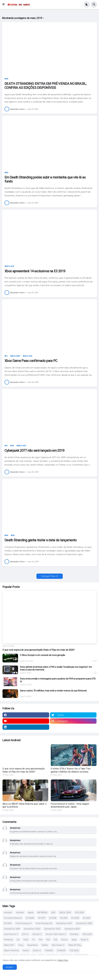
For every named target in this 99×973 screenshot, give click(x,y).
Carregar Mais (48, 576)
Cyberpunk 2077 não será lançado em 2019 (34, 450)
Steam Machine (11, 950)
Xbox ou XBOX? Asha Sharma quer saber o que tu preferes (24, 805)
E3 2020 (75, 918)
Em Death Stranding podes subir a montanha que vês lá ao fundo (45, 179)
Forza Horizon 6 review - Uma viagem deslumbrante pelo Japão (70, 805)
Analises (20, 912)
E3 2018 (52, 918)
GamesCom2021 (72, 928)
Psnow (64, 939)
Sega (74, 939)
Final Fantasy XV (24, 923)
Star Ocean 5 (58, 945)
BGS (53, 912)
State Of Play (74, 945)
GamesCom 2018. (84, 923)
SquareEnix (32, 945)
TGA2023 (61, 950)
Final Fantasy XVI (44, 923)
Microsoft (87, 934)
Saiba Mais (62, 960)
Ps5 (13, 535)
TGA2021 (49, 950)
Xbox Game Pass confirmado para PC (31, 361)
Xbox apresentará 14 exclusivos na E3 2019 (35, 271)
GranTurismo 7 (11, 934)
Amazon (8, 912)
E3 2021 (86, 918)
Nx (18, 939)
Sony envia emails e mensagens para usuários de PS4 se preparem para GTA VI (58, 680)
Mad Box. (74, 934)
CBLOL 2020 (65, 912)
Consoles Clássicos (13, 918)
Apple (30, 912)
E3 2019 (63, 918)
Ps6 (55, 939)
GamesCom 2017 (64, 923)
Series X (84, 939)
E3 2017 (41, 918)
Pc (6, 356)
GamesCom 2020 (32, 928)
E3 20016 (30, 918)
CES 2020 (79, 912)
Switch (26, 950)
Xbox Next (15, 356)
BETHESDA (42, 912)
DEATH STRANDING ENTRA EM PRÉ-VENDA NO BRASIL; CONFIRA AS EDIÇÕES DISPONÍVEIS (45, 86)
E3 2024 (8, 923)
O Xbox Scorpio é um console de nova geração (42, 655)
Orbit (26, 939)
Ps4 (6, 79)
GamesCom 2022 (52, 928)
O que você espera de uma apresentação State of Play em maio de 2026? (38, 650)
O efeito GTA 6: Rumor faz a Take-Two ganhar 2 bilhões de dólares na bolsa (71, 770)
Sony (21, 945)
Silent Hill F (9, 945)
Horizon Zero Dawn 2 (56, 934)
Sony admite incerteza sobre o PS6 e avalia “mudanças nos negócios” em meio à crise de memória (56, 668)
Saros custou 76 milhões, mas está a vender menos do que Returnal (53, 690)
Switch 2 (37, 950)
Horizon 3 (37, 934)
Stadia (45, 945)
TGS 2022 (74, 950)
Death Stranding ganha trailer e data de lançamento (41, 540)
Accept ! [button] (10, 967)
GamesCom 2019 (12, 928)
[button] (4, 4)
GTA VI (25, 934)
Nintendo (8, 939)
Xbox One (9, 266)
